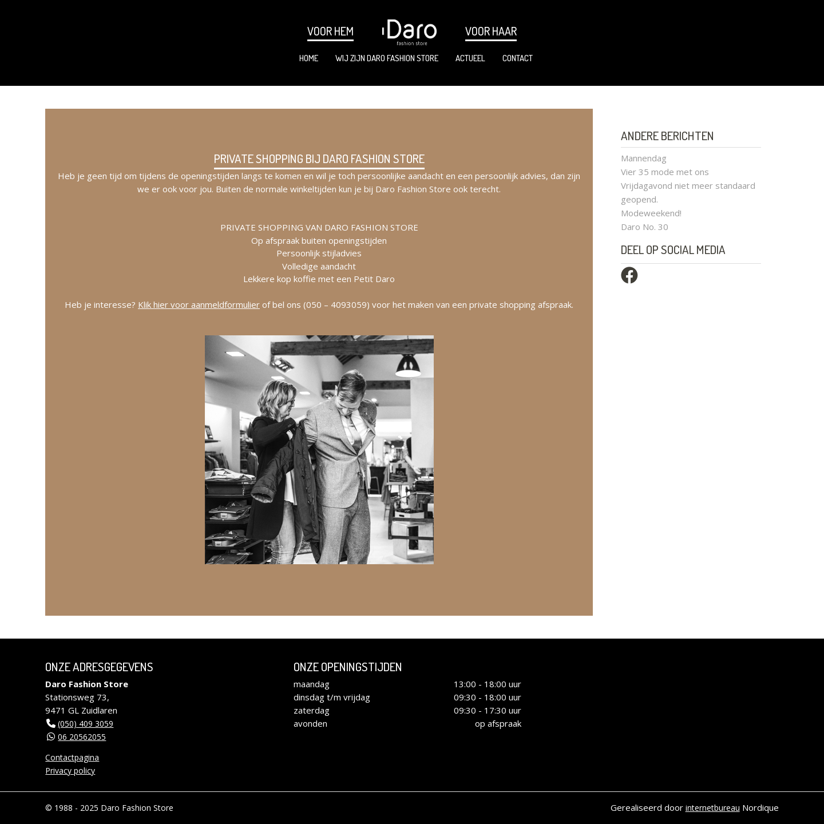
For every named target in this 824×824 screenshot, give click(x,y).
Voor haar (491, 30)
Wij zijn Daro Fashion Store (386, 58)
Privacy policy (70, 770)
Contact (517, 58)
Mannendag (644, 158)
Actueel (470, 58)
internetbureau (713, 807)
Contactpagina (72, 757)
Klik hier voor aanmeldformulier (199, 304)
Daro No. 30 (644, 226)
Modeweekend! (651, 213)
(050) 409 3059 (85, 723)
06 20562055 (82, 736)
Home (308, 58)
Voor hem (330, 30)
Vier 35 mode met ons (665, 171)
